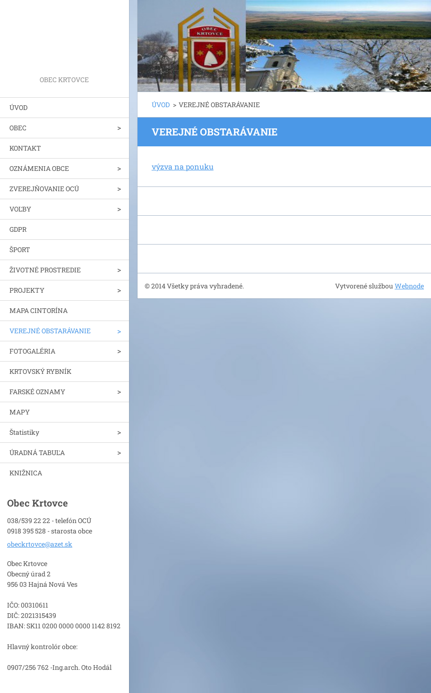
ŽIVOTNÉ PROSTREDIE (45, 269)
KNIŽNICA (25, 472)
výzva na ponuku (183, 166)
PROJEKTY (26, 290)
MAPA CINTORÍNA (38, 310)
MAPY (19, 411)
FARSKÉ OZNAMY (37, 391)
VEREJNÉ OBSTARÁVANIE (50, 330)
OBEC (17, 127)
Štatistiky (24, 432)
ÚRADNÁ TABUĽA (37, 452)
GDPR (17, 229)
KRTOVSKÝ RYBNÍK (40, 371)
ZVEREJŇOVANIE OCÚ (44, 188)
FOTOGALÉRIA (32, 350)
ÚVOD (18, 107)
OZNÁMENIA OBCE (39, 168)
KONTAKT (25, 148)
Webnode (409, 285)
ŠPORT (19, 249)
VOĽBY (20, 208)
